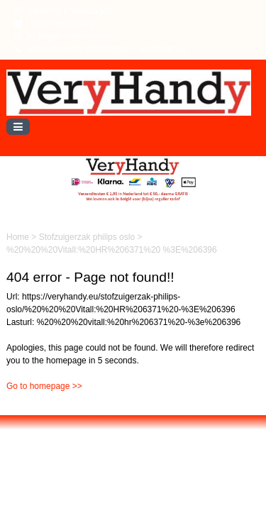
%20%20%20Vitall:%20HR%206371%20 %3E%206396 (111, 250)
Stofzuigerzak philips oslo (88, 237)
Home (18, 237)
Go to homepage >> (44, 386)
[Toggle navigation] (18, 127)
